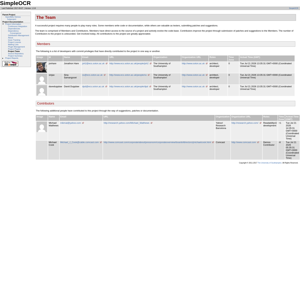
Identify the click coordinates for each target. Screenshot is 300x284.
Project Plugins (14, 49)
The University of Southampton (269, 163)
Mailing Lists (13, 44)
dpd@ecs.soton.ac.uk (93, 86)
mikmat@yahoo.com (70, 123)
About (10, 38)
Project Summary (15, 56)
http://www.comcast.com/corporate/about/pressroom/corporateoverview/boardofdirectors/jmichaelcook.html (157, 142)
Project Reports (11, 58)
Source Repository (16, 54)
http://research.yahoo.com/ (245, 123)
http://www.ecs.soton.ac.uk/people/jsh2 (129, 63)
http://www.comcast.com (244, 142)
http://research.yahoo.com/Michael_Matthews (126, 123)
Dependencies (14, 29)
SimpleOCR (293, 8)
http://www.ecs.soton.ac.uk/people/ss (128, 75)
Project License (14, 42)
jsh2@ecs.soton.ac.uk (93, 63)
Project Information (13, 24)
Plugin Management (16, 47)
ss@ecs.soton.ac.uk (92, 75)
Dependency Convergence (14, 32)
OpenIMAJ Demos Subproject (13, 18)
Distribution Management (18, 35)
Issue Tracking (14, 40)
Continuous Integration (17, 26)
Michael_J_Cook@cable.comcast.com (79, 142)
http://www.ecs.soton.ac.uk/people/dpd (128, 86)
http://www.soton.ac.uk (193, 63)
